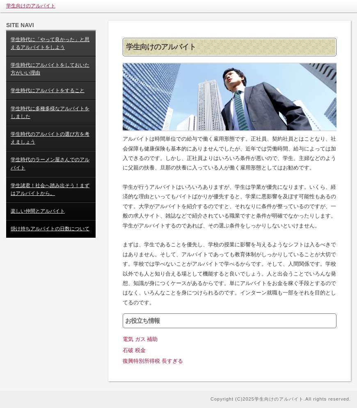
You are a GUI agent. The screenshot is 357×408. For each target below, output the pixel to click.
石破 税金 (134, 350)
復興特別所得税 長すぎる (153, 361)
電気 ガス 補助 (140, 339)
